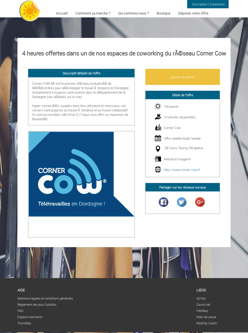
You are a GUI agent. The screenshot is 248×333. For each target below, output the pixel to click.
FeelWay (202, 311)
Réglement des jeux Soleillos (36, 304)
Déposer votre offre (193, 13)
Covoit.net (203, 304)
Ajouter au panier (183, 77)
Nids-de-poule (206, 317)
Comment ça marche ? (92, 13)
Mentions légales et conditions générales (45, 298)
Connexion (217, 4)
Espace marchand (29, 317)
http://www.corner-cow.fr (182, 169)
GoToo (201, 298)
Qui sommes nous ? (133, 13)
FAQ (20, 311)
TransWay (24, 323)
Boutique (163, 13)
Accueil (62, 13)
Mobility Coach (206, 323)
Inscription (199, 4)
